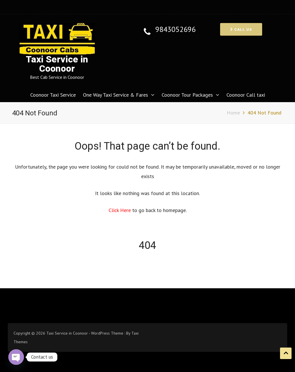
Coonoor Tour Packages (187, 94)
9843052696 (175, 29)
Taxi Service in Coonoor (57, 64)
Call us (241, 29)
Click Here (120, 210)
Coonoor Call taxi (245, 94)
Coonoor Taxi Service (53, 94)
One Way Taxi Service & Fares (115, 94)
